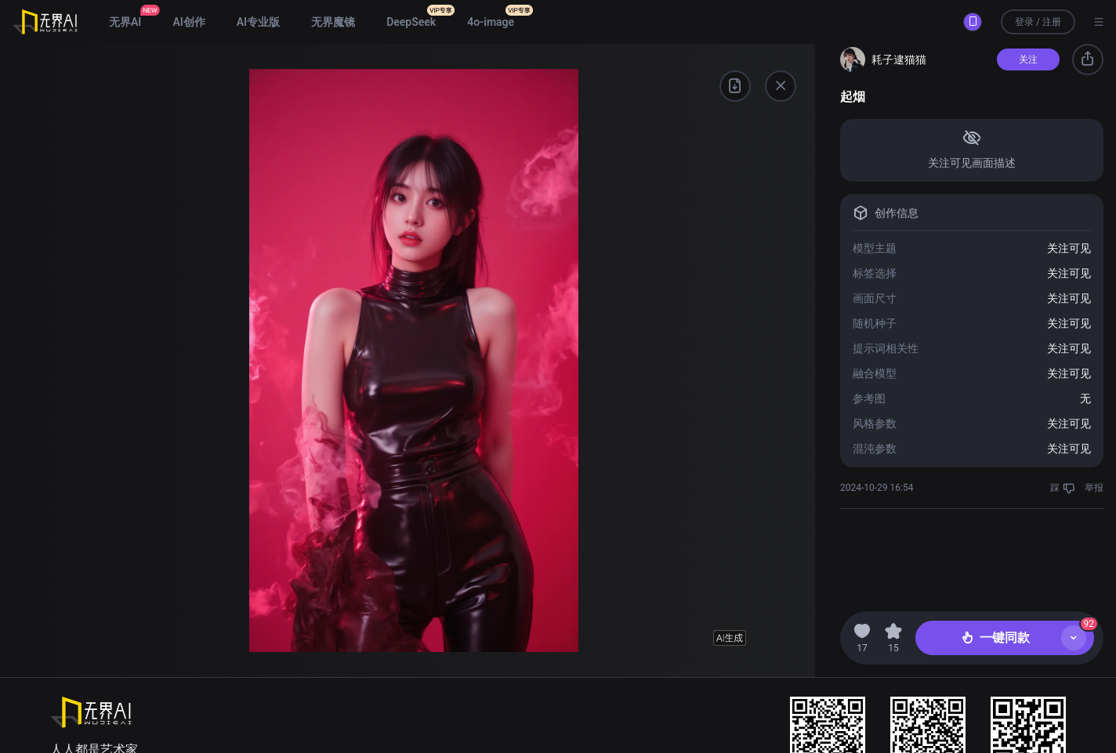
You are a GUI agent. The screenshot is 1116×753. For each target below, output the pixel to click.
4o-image (490, 22)
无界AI (125, 22)
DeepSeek (411, 22)
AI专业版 (258, 22)
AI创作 (188, 22)
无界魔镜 (333, 22)
